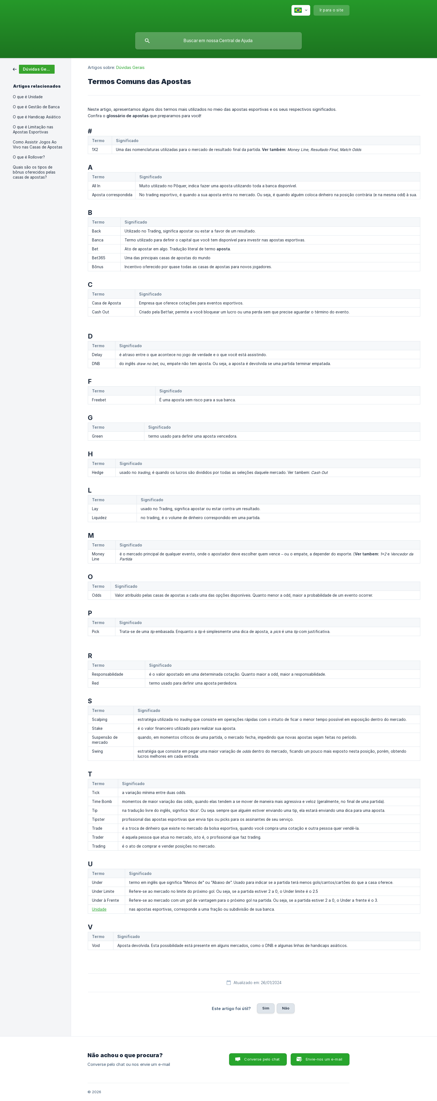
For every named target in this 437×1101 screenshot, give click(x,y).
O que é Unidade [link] (28, 97)
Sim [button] (265, 1008)
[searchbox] (218, 40)
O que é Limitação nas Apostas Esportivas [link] (33, 129)
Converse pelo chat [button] (262, 1059)
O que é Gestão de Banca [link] (36, 107)
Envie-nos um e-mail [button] (324, 1059)
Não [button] (285, 1008)
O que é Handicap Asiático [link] (37, 117)
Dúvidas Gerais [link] (130, 67)
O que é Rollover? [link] (29, 157)
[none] (301, 10)
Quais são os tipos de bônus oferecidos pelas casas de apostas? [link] (34, 172)
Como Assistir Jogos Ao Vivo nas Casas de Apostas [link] (37, 144)
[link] (34, 68)
